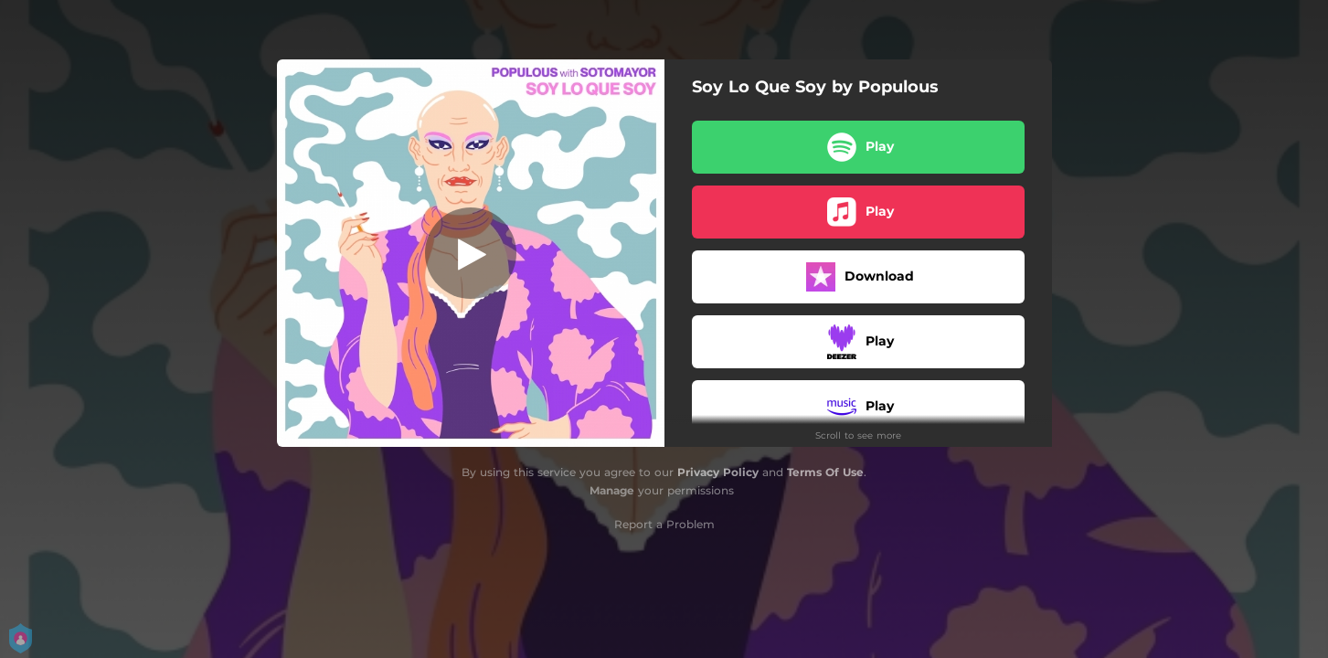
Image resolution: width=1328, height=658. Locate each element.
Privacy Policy (718, 472)
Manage (612, 490)
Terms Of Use (825, 472)
